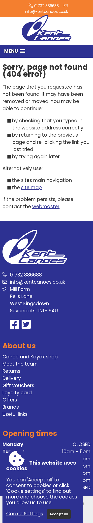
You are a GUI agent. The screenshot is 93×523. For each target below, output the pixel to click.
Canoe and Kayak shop (30, 356)
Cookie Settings (24, 513)
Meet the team (20, 364)
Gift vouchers (18, 385)
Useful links (15, 414)
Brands (10, 407)
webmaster (46, 206)
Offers (9, 400)
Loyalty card (17, 392)
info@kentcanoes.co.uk (46, 11)
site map (31, 187)
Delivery (11, 378)
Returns (11, 371)
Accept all (58, 514)
